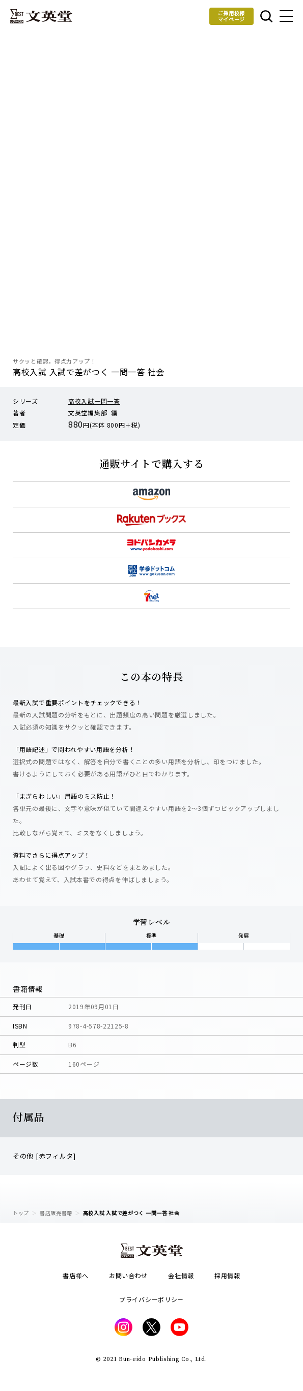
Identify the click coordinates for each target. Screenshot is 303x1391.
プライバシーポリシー (151, 1299)
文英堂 (41, 16)
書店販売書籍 (56, 1213)
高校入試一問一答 (94, 401)
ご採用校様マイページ (231, 16)
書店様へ (76, 1275)
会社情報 (181, 1275)
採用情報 (227, 1275)
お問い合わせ (128, 1275)
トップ (21, 1213)
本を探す (266, 16)
